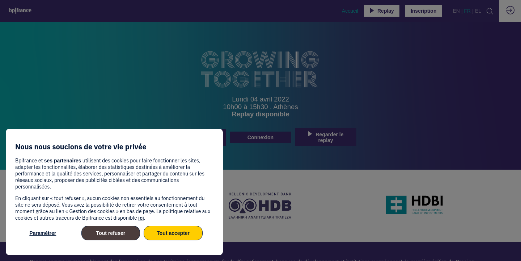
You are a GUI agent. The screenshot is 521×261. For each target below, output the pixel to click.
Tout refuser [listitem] (111, 233)
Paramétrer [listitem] (42, 233)
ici (141, 218)
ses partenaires (62, 160)
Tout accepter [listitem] (173, 233)
